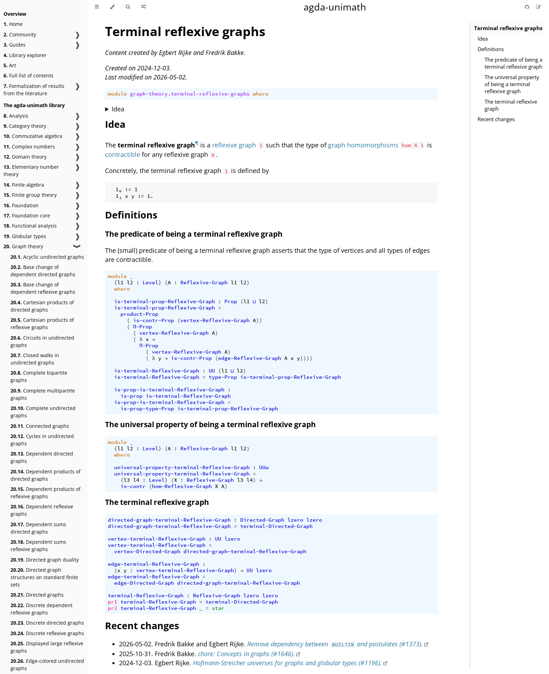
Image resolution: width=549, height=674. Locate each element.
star (218, 608)
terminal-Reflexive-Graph (145, 595)
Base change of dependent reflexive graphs (43, 288)
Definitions (491, 49)
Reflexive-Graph (204, 282)
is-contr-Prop (153, 320)
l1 (120, 282)
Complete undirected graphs (43, 412)
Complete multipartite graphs (43, 394)
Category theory (25, 126)
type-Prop (223, 377)
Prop (230, 301)
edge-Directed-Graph (144, 583)
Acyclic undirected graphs (47, 256)
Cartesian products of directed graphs (42, 306)
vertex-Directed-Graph (147, 551)
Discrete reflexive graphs (47, 633)
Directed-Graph (262, 520)
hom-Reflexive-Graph (182, 486)
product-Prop (139, 314)
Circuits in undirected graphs (42, 341)
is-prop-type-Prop (147, 408)
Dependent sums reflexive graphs (38, 545)
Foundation (21, 205)
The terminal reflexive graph (511, 105)
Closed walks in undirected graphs (35, 359)
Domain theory (25, 156)
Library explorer (25, 55)
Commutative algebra (33, 136)
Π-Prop (142, 327)
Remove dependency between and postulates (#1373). (335, 644)
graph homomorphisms (363, 145)
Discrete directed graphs (47, 622)
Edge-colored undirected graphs (47, 665)
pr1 (112, 602)
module (117, 94)
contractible (122, 154)
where (261, 94)
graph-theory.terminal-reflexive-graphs (190, 94)
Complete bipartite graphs (39, 376)
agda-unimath (335, 6)
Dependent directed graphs (42, 457)
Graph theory (23, 246)
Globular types (25, 236)
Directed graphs (37, 594)
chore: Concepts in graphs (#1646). (246, 653)
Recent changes (496, 119)
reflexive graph (234, 145)
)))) (306, 358)
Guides (15, 44)
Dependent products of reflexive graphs (46, 493)
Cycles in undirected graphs (42, 440)
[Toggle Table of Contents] (96, 7)
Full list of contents (29, 75)
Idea (483, 38)
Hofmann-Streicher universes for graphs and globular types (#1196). (287, 663)
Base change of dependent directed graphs (43, 271)
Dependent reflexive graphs (42, 510)
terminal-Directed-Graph (276, 526)
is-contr (133, 486)
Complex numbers (29, 146)
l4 (136, 480)
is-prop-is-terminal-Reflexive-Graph (169, 390)
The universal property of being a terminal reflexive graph (512, 84)
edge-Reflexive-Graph (249, 358)
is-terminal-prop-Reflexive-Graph (164, 301)
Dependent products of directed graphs (46, 475)
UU (212, 371)
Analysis (16, 115)
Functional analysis (30, 225)
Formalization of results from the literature (34, 90)
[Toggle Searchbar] (127, 7)
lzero (295, 520)
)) (259, 320)
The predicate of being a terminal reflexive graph (513, 63)
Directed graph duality (45, 559)
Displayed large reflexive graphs (47, 647)
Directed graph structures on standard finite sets (44, 577)
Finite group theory (30, 195)
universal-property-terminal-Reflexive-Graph (182, 467)
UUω (264, 467)
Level (150, 282)
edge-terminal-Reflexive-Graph (153, 564)
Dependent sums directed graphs (38, 528)
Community (20, 34)
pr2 (112, 608)
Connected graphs (40, 426)
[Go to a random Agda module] (143, 7)
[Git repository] (527, 7)
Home (13, 24)
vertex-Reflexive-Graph (215, 320)
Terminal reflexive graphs (508, 28)
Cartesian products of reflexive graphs (42, 324)
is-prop (131, 396)
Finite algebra (24, 184)
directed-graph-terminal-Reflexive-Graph (169, 520)
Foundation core (27, 215)
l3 (127, 480)
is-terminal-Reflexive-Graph (156, 371)
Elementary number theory (31, 171)
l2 (130, 282)
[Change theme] (112, 7)
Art (10, 65)
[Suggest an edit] (538, 7)
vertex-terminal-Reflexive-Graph (157, 539)
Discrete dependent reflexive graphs (41, 609)
